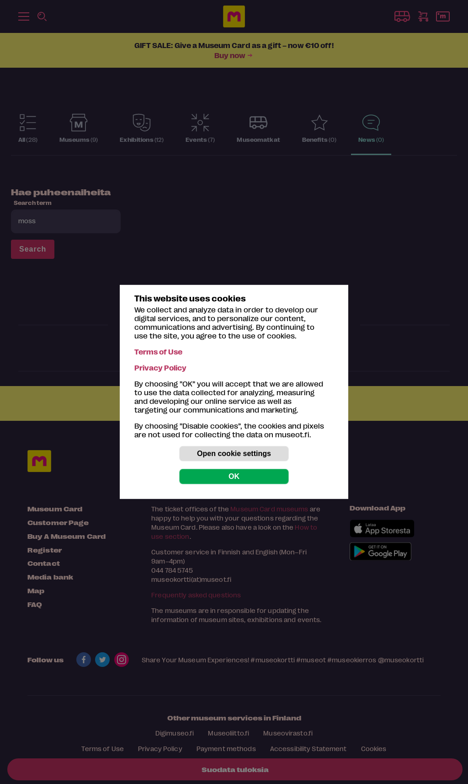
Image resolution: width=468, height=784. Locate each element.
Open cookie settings (234, 453)
